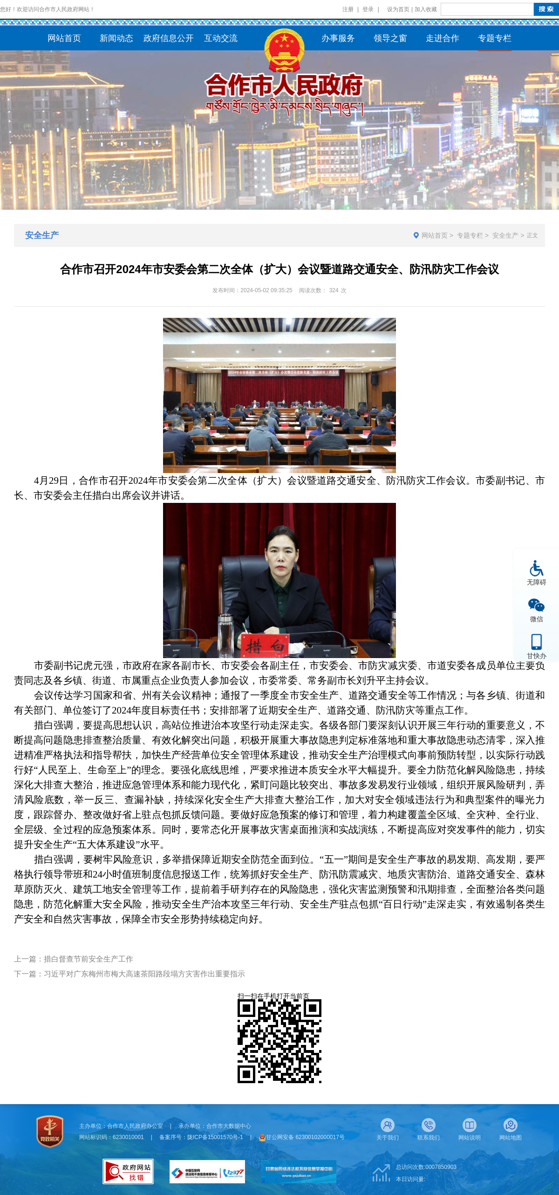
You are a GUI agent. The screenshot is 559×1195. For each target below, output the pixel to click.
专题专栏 (470, 235)
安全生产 (505, 235)
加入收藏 (426, 9)
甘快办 (536, 655)
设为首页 (398, 9)
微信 (536, 618)
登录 (368, 9)
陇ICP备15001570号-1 (215, 1137)
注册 (348, 9)
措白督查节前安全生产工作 (88, 959)
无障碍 (536, 581)
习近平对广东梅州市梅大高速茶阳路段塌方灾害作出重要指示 (144, 974)
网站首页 (435, 235)
